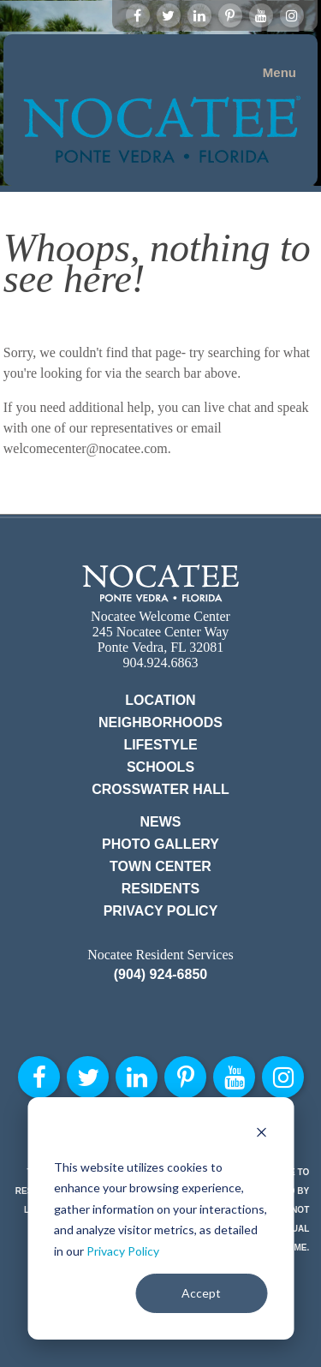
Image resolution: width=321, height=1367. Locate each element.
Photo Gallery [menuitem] (160, 844)
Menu (279, 72)
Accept (201, 1293)
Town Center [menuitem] (160, 866)
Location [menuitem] (160, 700)
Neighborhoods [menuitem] (160, 722)
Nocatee (160, 583)
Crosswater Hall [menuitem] (160, 789)
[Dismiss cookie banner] (261, 1134)
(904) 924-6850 (160, 974)
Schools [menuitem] (160, 767)
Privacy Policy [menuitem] (161, 911)
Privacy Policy (122, 1251)
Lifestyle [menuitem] (160, 744)
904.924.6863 (161, 662)
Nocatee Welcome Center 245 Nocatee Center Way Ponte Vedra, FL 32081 (160, 631)
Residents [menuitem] (161, 888)
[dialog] (160, 1218)
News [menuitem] (160, 822)
